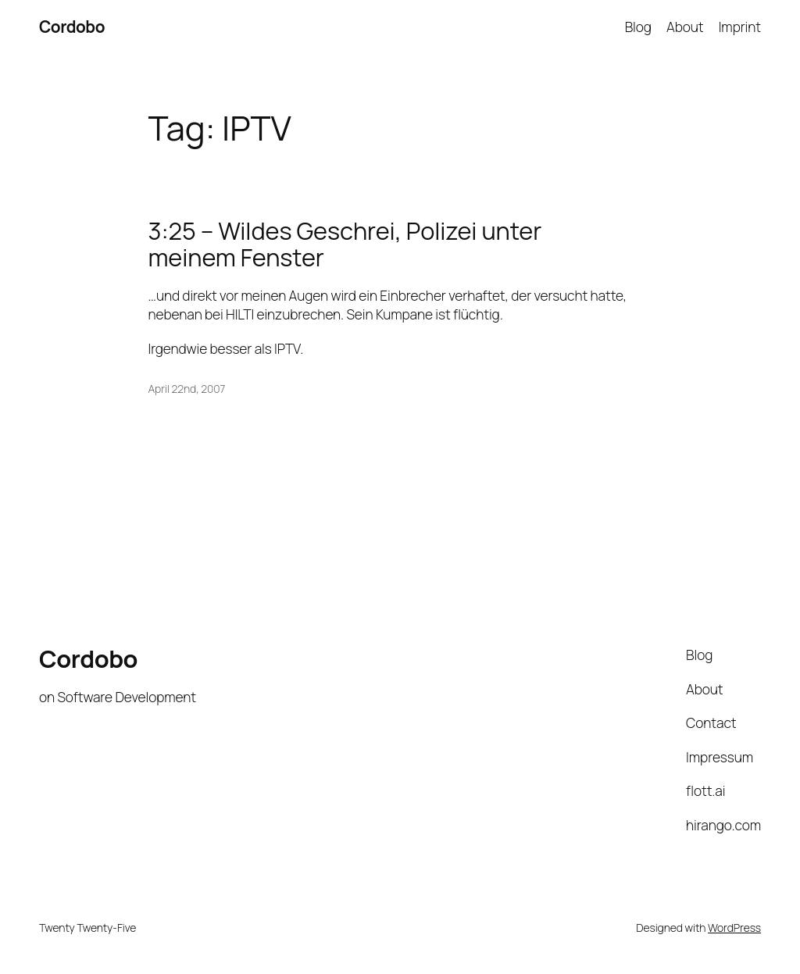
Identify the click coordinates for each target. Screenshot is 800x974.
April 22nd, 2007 (187, 388)
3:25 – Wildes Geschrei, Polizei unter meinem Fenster (345, 244)
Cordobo (72, 26)
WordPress (734, 927)
